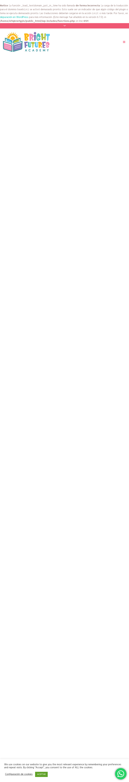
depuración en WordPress (14, 18)
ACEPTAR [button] (41, 774)
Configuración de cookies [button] (19, 774)
